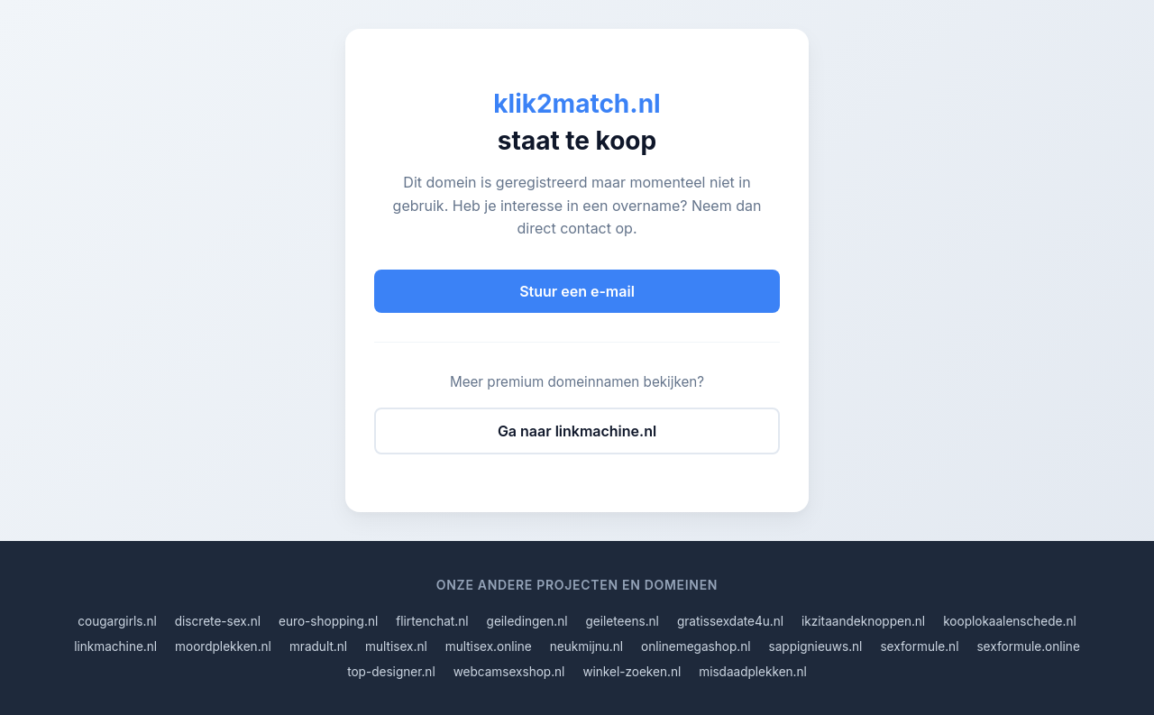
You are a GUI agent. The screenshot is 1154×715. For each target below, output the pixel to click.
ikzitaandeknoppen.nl (863, 621)
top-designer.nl (391, 672)
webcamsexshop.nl (509, 672)
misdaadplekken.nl (753, 672)
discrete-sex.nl (218, 621)
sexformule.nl (919, 646)
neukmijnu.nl (586, 646)
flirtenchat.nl (432, 621)
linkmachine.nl (115, 646)
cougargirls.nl (117, 621)
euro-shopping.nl (328, 621)
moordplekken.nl (223, 646)
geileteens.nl (622, 621)
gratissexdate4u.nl (730, 621)
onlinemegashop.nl (695, 646)
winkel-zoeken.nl (631, 672)
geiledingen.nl (527, 621)
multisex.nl (396, 646)
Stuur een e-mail (577, 291)
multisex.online (488, 646)
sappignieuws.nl (816, 646)
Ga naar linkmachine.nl (577, 431)
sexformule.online (1027, 646)
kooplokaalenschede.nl (1009, 621)
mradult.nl (318, 646)
